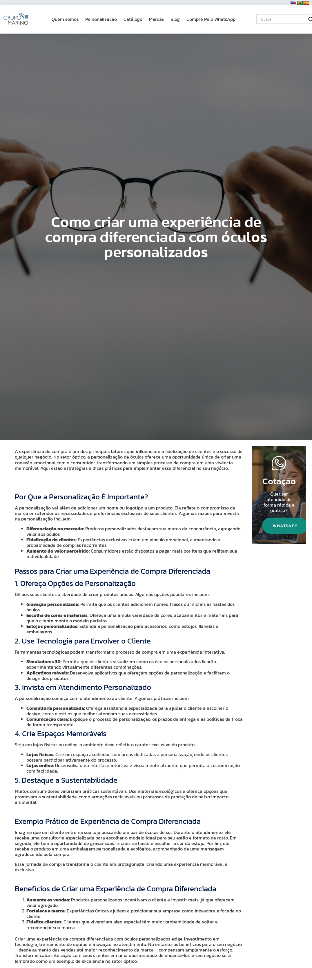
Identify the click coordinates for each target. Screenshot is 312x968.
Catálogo (133, 19)
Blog (175, 19)
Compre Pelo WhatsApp (210, 19)
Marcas (156, 19)
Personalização (101, 19)
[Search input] (283, 19)
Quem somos (65, 19)
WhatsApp (286, 525)
